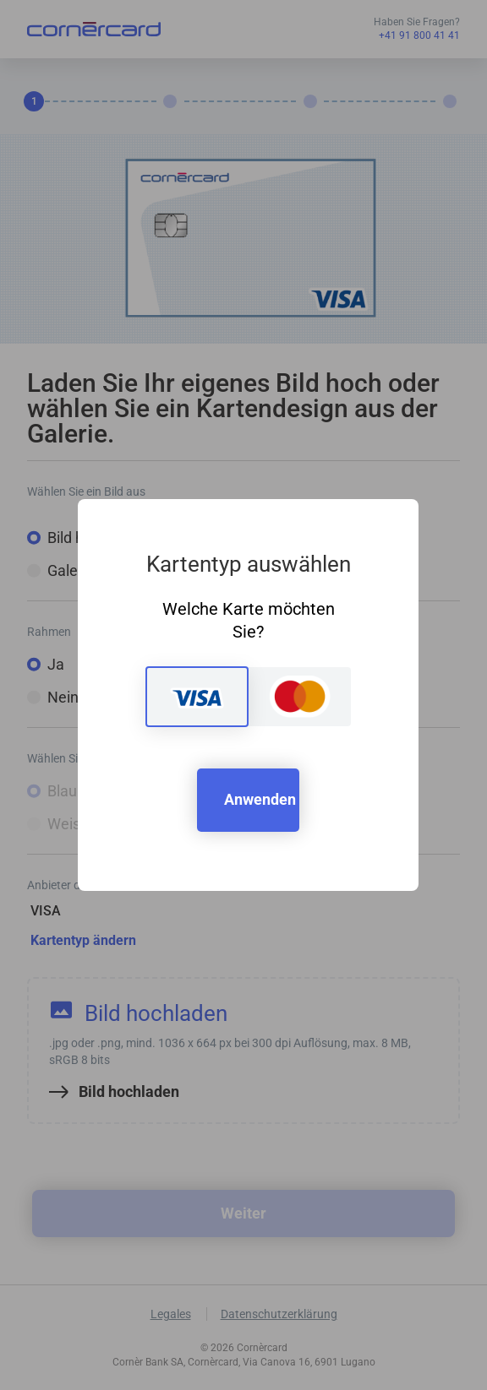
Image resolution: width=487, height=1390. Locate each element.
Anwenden (260, 799)
